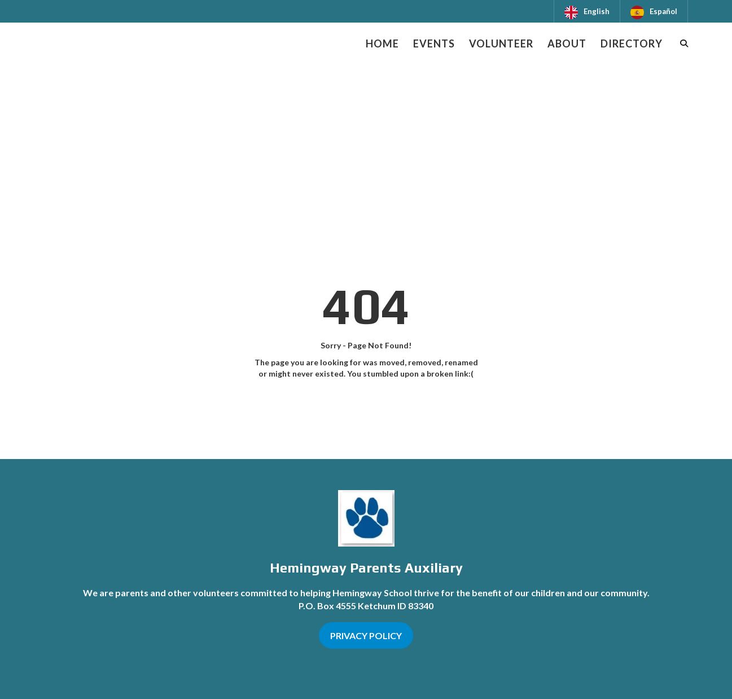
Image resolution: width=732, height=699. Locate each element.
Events (434, 43)
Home (382, 43)
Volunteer (501, 43)
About (566, 43)
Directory (631, 43)
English (597, 11)
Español (663, 11)
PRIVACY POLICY (366, 635)
